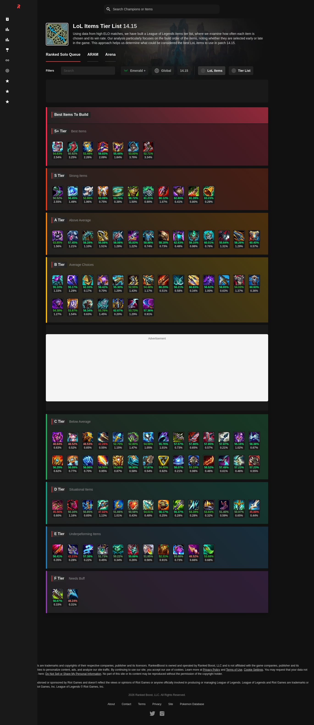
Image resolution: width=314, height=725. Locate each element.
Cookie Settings (253, 669)
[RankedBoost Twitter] (152, 713)
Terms (142, 704)
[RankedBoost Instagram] (162, 713)
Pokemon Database (192, 704)
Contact (126, 704)
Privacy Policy (211, 669)
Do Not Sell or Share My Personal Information (73, 673)
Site (170, 704)
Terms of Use (234, 669)
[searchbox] (88, 71)
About (111, 704)
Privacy (156, 704)
